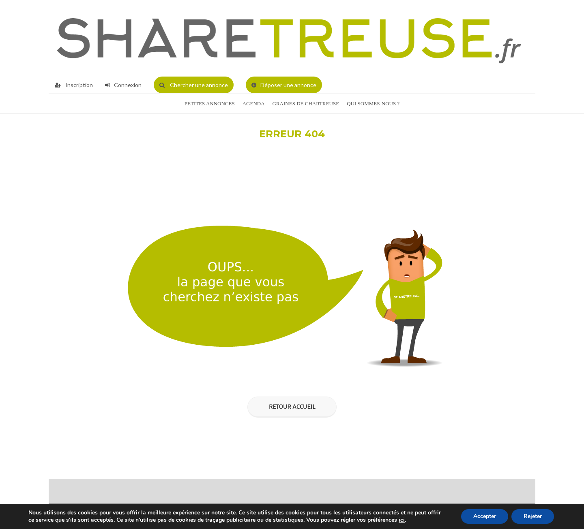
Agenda (254, 103)
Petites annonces (210, 103)
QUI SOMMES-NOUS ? (373, 103)
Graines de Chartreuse (306, 103)
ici (402, 520)
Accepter (484, 516)
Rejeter (533, 516)
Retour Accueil (292, 406)
